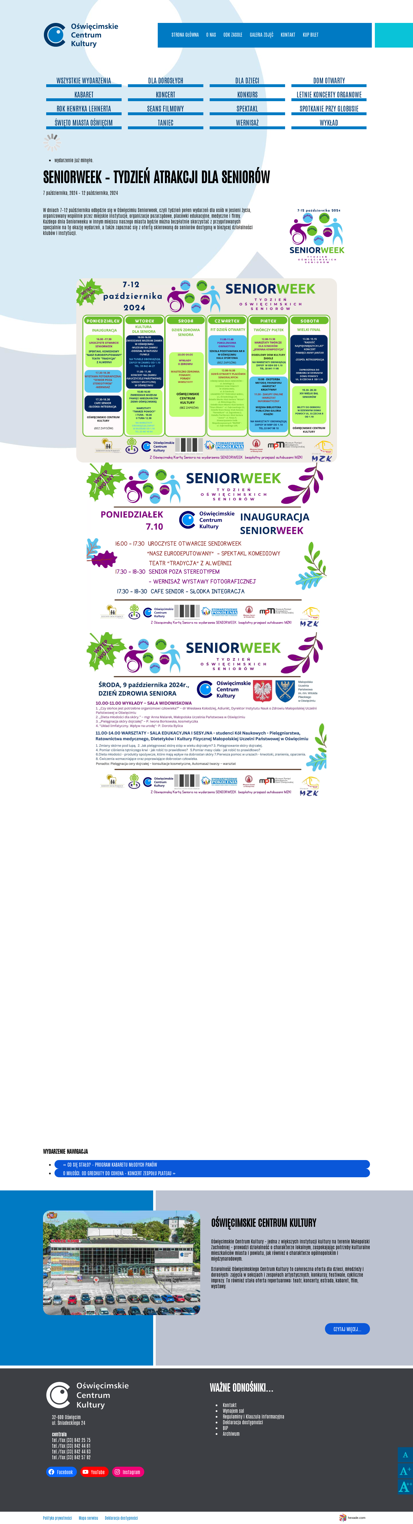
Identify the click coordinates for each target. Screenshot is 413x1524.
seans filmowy (165, 108)
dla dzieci (247, 80)
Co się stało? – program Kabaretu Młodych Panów (110, 1164)
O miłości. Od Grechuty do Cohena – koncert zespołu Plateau (119, 1173)
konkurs (247, 94)
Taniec (165, 122)
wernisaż (247, 122)
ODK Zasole (232, 34)
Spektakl (247, 108)
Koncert (165, 94)
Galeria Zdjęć (261, 34)
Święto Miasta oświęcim (84, 122)
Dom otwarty (329, 80)
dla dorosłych (165, 80)
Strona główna (185, 34)
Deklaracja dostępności (243, 1422)
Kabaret (83, 94)
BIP (225, 1428)
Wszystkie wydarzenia (84, 80)
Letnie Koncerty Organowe (329, 94)
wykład (329, 122)
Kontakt (288, 34)
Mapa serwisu (88, 1517)
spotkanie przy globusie (329, 108)
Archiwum (231, 1433)
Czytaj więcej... (347, 1329)
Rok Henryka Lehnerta (84, 108)
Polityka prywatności (57, 1517)
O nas (211, 34)
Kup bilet (311, 34)
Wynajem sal (233, 1410)
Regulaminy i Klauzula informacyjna (253, 1416)
